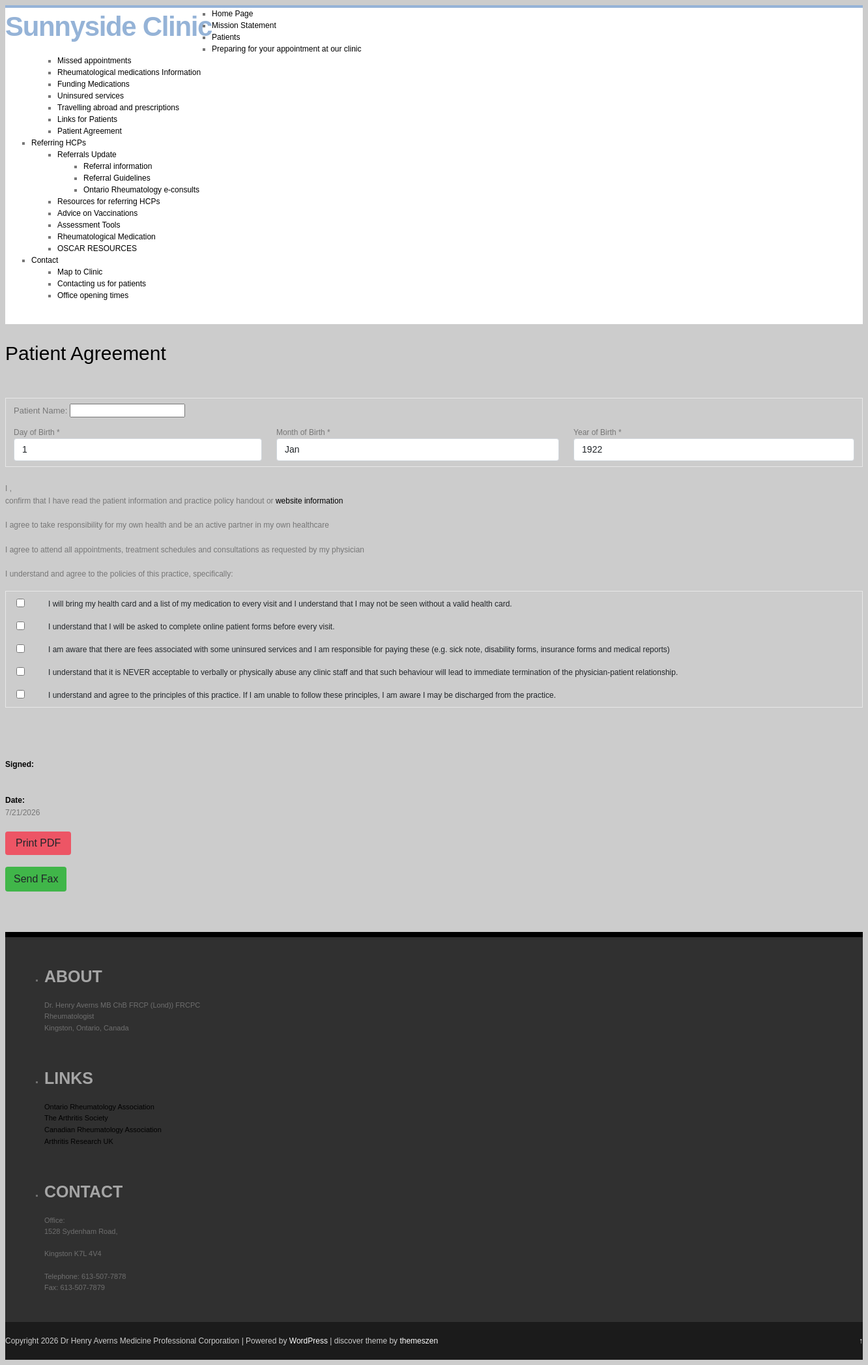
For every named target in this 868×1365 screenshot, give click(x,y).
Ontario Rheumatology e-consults (141, 189)
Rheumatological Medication (106, 236)
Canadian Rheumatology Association (103, 1129)
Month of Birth (303, 432)
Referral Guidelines (117, 178)
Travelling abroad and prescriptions (118, 107)
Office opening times (92, 295)
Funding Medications (93, 84)
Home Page (232, 13)
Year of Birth (597, 432)
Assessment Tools (89, 225)
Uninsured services (90, 95)
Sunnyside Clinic (108, 26)
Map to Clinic (79, 272)
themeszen (418, 1340)
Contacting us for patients (101, 283)
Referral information (117, 166)
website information (309, 500)
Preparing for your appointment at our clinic (286, 48)
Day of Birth (37, 432)
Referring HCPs (58, 142)
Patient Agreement (89, 131)
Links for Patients (87, 119)
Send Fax (36, 878)
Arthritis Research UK (78, 1141)
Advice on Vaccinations (97, 213)
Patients (226, 37)
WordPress (308, 1340)
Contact (44, 260)
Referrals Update (87, 154)
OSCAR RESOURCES (97, 248)
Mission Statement (244, 25)
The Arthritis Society (76, 1118)
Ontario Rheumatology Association (99, 1107)
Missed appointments (94, 60)
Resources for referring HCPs (108, 201)
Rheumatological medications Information (129, 72)
